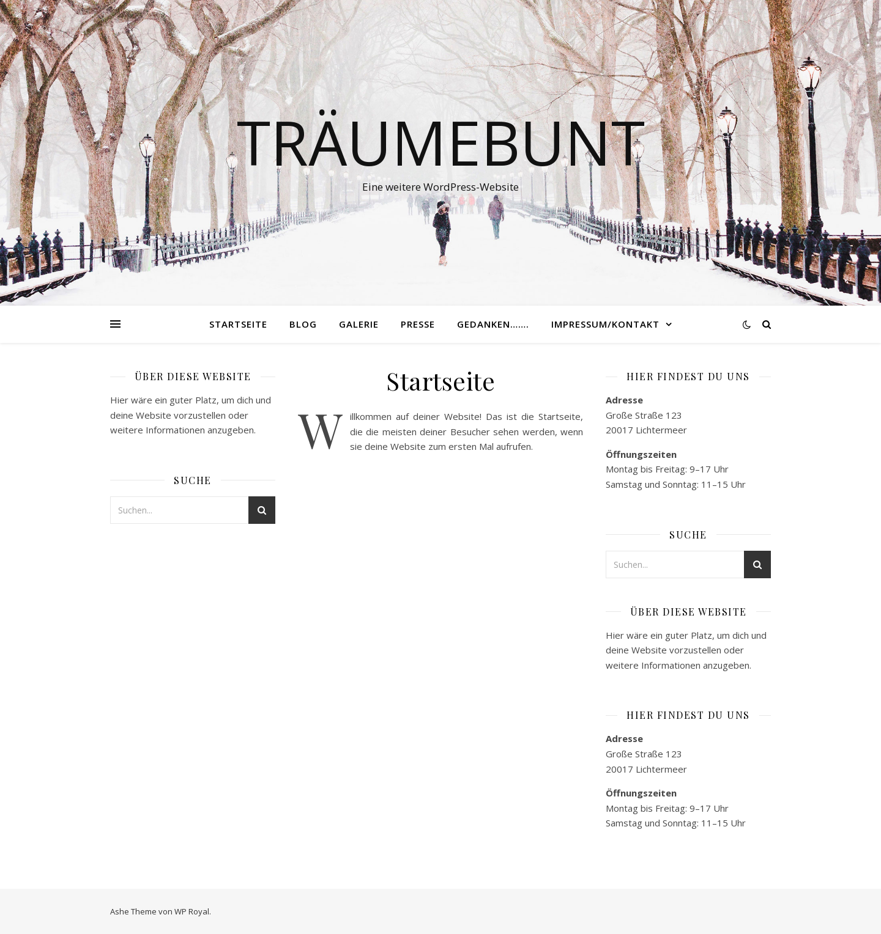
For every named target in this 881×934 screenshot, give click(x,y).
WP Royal (191, 911)
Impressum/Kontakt (605, 324)
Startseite (238, 324)
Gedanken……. (493, 324)
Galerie (359, 324)
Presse (418, 324)
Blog (303, 324)
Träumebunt (441, 141)
